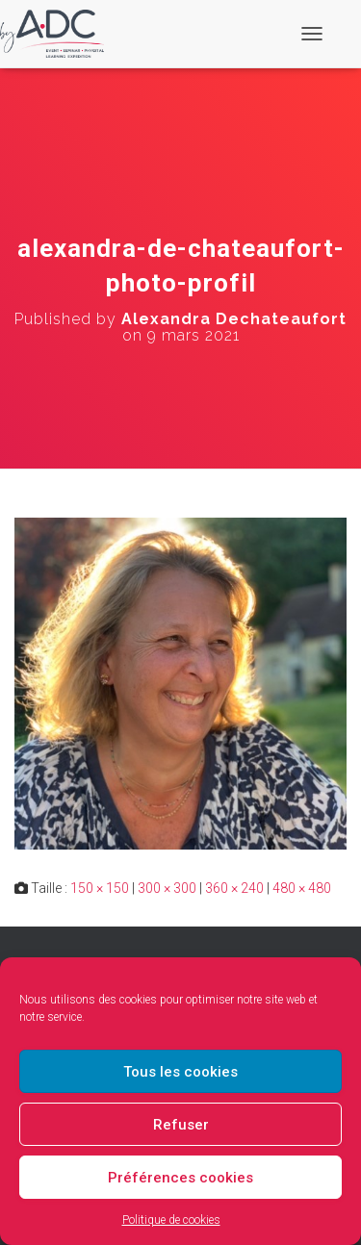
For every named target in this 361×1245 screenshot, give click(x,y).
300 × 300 (167, 888)
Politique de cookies (171, 1220)
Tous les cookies (180, 1071)
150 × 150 (99, 888)
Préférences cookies (180, 1177)
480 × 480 (301, 888)
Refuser (181, 1124)
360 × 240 (234, 888)
